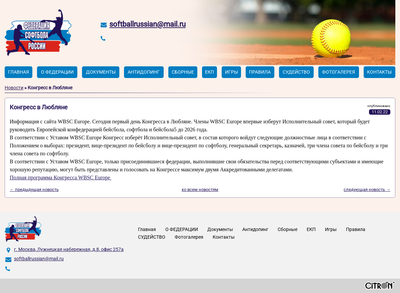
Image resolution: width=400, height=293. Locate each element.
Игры (231, 72)
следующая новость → (367, 189)
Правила (260, 72)
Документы (101, 72)
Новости (14, 87)
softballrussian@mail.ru (147, 24)
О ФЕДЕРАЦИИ (57, 72)
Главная (18, 72)
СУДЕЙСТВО (296, 72)
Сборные (183, 72)
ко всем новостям (200, 189)
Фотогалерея (338, 72)
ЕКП (209, 72)
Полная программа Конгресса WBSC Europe (60, 177)
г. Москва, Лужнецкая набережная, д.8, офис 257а (69, 249)
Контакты (379, 72)
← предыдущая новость (34, 189)
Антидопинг (144, 72)
